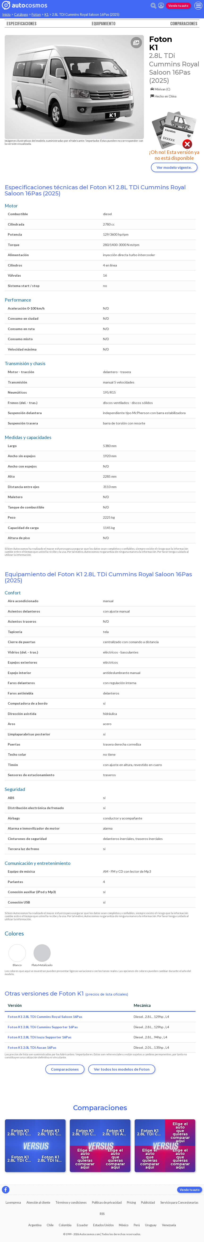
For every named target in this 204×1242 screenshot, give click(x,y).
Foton (36, 14)
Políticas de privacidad (107, 1202)
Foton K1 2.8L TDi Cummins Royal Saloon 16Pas (45, 1017)
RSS (102, 1214)
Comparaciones (183, 23)
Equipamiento (103, 23)
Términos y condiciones (71, 1202)
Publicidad (148, 1202)
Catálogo (21, 14)
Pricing (131, 1202)
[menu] (198, 6)
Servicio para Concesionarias (179, 1202)
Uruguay (151, 1225)
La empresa (13, 1202)
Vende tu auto (178, 6)
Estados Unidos (103, 1225)
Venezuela (169, 1225)
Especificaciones (22, 23)
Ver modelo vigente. (174, 167)
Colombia (65, 1225)
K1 (46, 14)
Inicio (6, 14)
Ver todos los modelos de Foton (122, 1069)
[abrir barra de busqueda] (153, 5)
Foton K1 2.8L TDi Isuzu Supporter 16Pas (39, 1037)
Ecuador (82, 1225)
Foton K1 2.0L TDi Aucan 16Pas (32, 1047)
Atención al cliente (38, 1202)
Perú (137, 1225)
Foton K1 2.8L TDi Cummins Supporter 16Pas (43, 1027)
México (123, 1225)
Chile (50, 1225)
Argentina (35, 1225)
